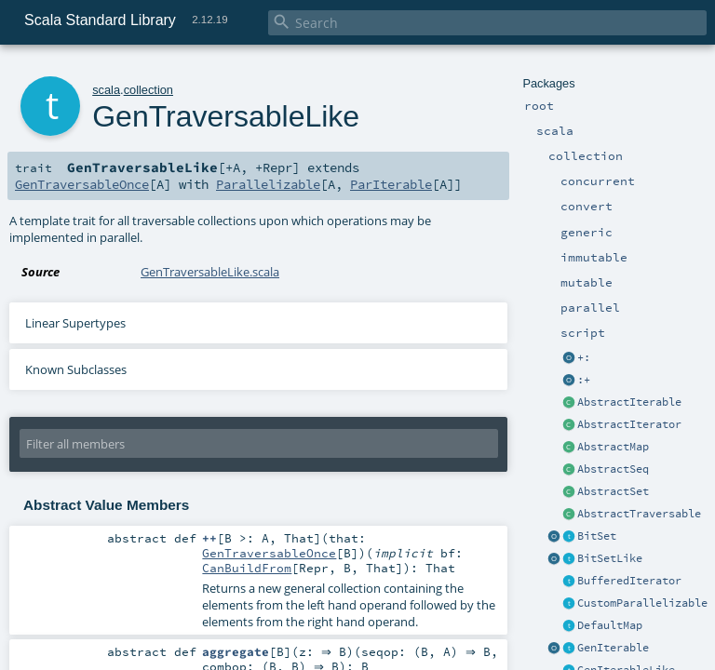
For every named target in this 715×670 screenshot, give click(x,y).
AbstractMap (613, 446)
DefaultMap (609, 625)
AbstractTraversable (639, 513)
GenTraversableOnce (82, 184)
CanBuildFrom (246, 567)
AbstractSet (613, 491)
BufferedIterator (629, 580)
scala (106, 90)
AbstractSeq (613, 469)
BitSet (596, 536)
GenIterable (613, 647)
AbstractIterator (629, 424)
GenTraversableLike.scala (210, 271)
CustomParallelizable (642, 603)
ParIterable (391, 184)
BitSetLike (609, 558)
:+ (583, 379)
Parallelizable (268, 184)
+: (583, 357)
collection (148, 90)
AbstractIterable (629, 402)
